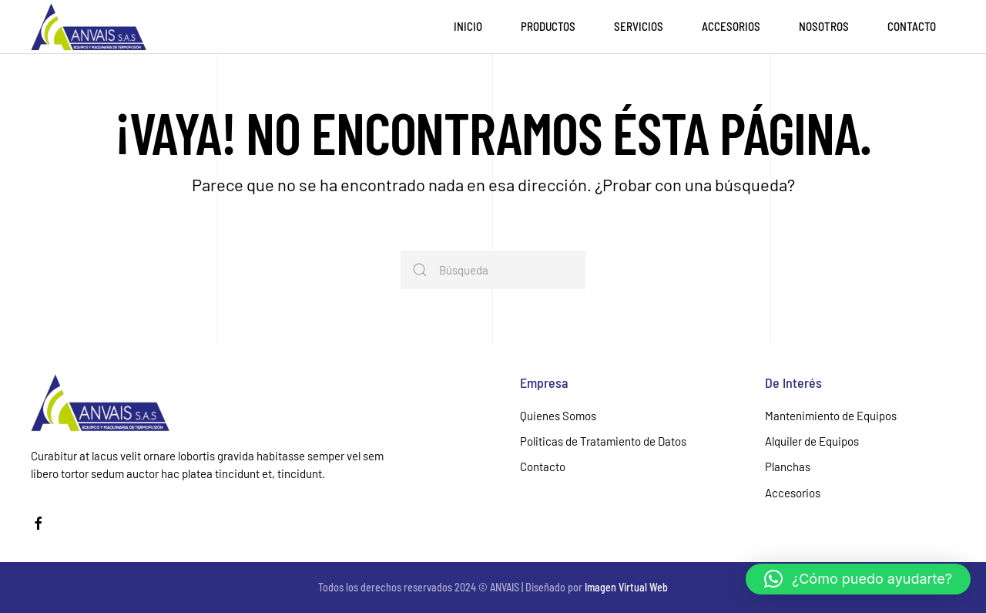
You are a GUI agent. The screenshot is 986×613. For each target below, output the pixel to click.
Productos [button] (548, 26)
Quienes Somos (558, 416)
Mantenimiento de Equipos (831, 416)
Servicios (638, 26)
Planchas (787, 466)
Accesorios (731, 26)
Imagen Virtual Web (626, 587)
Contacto (911, 26)
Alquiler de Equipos (812, 441)
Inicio (468, 26)
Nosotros (824, 26)
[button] (858, 579)
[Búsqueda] (493, 270)
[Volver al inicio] (88, 27)
